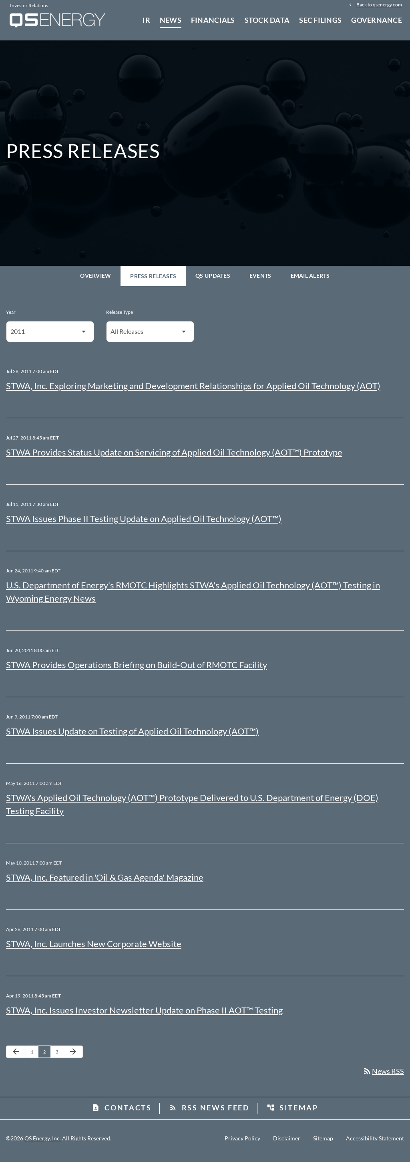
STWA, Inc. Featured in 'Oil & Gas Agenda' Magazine (104, 881)
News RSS (383, 1076)
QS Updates (212, 280)
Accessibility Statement (375, 1143)
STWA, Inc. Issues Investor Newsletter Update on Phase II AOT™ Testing (144, 1014)
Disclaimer (286, 1143)
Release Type (119, 316)
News (170, 20)
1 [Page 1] (34, 1056)
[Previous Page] (16, 1056)
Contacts (122, 1112)
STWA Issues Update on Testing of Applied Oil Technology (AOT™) (132, 735)
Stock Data (267, 20)
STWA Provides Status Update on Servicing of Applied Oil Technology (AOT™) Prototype (174, 456)
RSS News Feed (209, 1112)
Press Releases (153, 280)
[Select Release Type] (150, 336)
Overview (95, 280)
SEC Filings (320, 20)
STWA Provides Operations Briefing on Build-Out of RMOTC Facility (136, 669)
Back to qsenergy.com (379, 5)
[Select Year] (50, 336)
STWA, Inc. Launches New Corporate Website (93, 948)
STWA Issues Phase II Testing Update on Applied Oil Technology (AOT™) (143, 523)
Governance (376, 20)
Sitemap (292, 1112)
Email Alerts (310, 280)
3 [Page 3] (59, 1056)
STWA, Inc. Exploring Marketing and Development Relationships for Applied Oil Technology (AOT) (193, 390)
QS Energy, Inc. (42, 1143)
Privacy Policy (242, 1143)
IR (146, 20)
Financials (213, 20)
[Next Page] (73, 1056)
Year (11, 316)
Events (260, 280)
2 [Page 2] (47, 1056)
